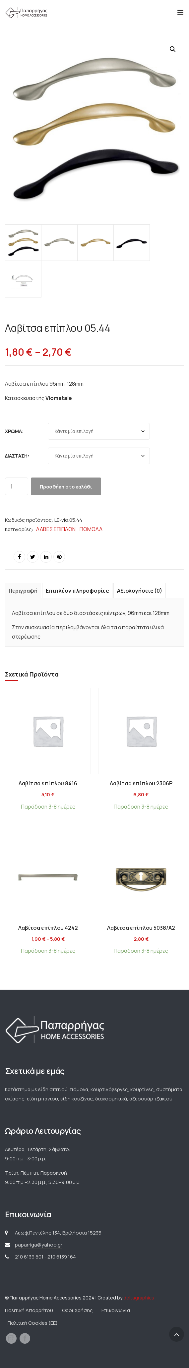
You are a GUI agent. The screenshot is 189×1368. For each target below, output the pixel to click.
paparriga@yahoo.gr (38, 1244)
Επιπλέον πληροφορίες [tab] (77, 590)
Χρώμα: (14, 431)
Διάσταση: (17, 456)
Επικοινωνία (115, 1310)
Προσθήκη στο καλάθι (66, 487)
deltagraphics (138, 1297)
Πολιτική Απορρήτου (29, 1310)
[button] (173, 49)
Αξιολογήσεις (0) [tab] (139, 590)
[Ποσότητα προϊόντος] (16, 486)
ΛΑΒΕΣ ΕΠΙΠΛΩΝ (56, 529)
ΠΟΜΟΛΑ (91, 529)
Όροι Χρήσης (77, 1310)
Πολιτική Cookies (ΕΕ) (33, 1322)
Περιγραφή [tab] (23, 590)
